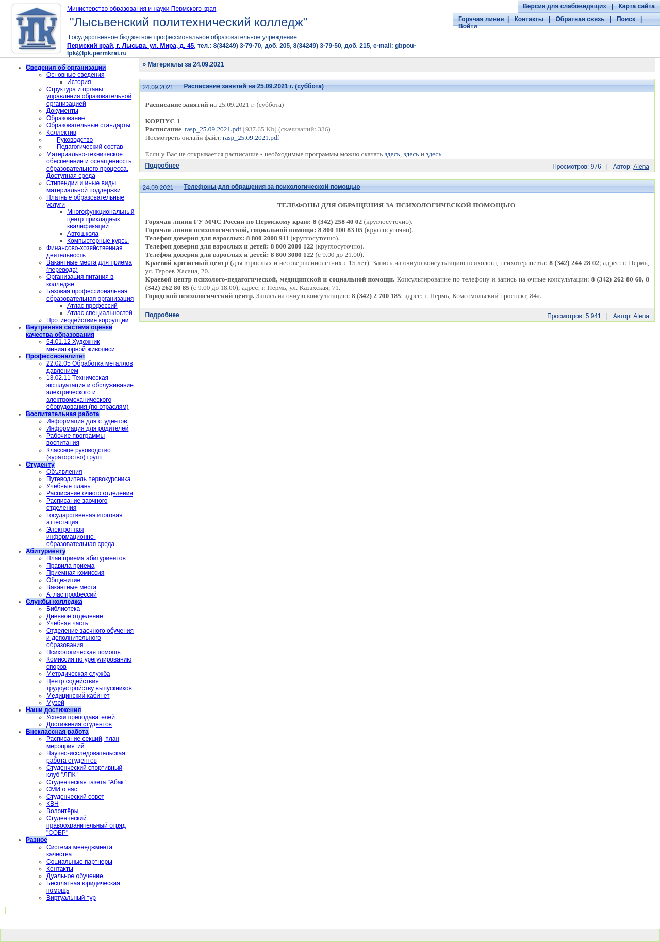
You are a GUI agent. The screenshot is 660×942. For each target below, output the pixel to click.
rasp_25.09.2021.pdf (213, 129)
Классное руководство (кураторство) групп (78, 454)
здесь (392, 154)
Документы (62, 110)
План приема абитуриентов (86, 558)
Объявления (64, 471)
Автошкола (82, 233)
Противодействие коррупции (87, 320)
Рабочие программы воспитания (75, 439)
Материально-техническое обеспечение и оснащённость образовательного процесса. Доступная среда (88, 165)
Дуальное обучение (74, 876)
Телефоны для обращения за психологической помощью (272, 186)
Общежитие (63, 580)
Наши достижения (53, 710)
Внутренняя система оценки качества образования (69, 331)
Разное (36, 840)
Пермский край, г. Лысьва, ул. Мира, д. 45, (131, 45)
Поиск (626, 19)
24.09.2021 (157, 87)
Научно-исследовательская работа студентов (85, 757)
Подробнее (162, 165)
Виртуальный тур (71, 897)
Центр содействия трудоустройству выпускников (89, 684)
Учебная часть (67, 623)
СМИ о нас (61, 789)
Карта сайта (636, 6)
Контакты (528, 19)
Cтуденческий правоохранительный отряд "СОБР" (86, 825)
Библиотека (63, 609)
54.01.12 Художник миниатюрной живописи (80, 345)
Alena (641, 166)
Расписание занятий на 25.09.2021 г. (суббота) (254, 86)
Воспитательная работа (63, 414)
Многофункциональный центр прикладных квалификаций (100, 219)
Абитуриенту (45, 551)
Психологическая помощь (83, 652)
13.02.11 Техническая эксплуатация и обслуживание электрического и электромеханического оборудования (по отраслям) (90, 392)
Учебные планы (69, 486)
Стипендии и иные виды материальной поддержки (83, 186)
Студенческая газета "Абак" (86, 782)
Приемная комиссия (75, 572)
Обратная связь (579, 19)
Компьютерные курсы (98, 240)
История (79, 82)
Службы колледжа (54, 601)
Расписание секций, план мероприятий (82, 742)
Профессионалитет (55, 356)
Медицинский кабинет (78, 695)
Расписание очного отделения (89, 493)
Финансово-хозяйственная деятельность (84, 251)
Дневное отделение (74, 616)
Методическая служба (78, 673)
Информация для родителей (87, 428)
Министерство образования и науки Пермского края (141, 8)
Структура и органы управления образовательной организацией (88, 96)
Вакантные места (71, 587)
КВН (52, 803)
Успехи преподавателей (80, 717)
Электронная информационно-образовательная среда (80, 537)
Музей (55, 702)
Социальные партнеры (79, 861)
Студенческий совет (75, 796)
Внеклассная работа (57, 731)
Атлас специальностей (100, 313)
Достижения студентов (79, 724)
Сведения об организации (66, 67)
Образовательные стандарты (88, 125)
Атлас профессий (92, 305)
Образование (65, 118)
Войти (467, 26)
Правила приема (70, 565)
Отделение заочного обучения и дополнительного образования (90, 638)
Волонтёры (62, 811)
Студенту (40, 464)
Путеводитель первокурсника (88, 479)
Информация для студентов (86, 421)
